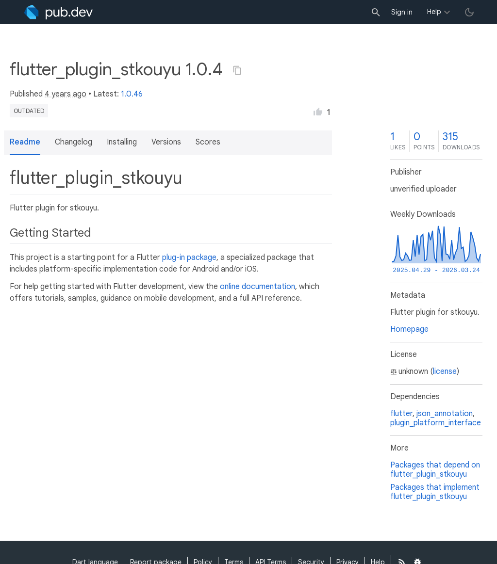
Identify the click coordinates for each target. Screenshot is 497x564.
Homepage (409, 329)
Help (434, 11)
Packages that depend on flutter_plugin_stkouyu (435, 469)
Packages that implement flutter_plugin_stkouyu (435, 492)
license (445, 371)
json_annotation (444, 414)
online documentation (257, 286)
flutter (401, 414)
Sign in (402, 12)
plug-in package (189, 257)
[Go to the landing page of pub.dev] (58, 12)
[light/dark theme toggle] (469, 12)
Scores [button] (208, 142)
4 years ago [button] (65, 94)
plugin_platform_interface (435, 423)
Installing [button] (122, 142)
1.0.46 (132, 94)
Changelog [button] (73, 142)
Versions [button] (166, 142)
